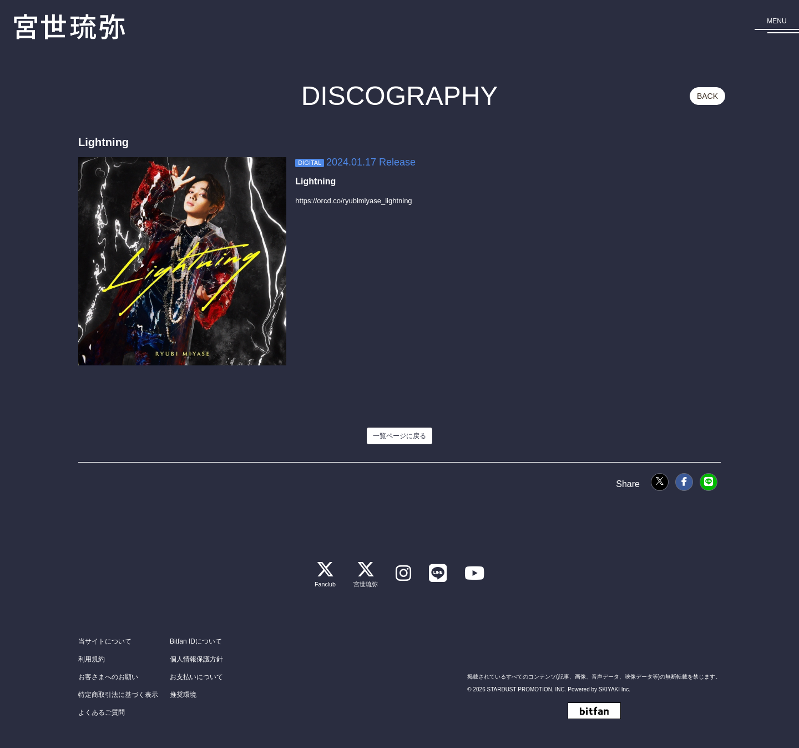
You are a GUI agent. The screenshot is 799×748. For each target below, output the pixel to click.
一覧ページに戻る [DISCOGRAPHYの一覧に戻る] (399, 436)
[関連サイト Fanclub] (323, 572)
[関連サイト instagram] (403, 572)
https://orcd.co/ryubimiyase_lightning (353, 201)
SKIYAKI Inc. (614, 689)
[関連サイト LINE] (438, 572)
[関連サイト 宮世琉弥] (364, 572)
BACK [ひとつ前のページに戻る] (707, 96)
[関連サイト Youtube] (476, 572)
